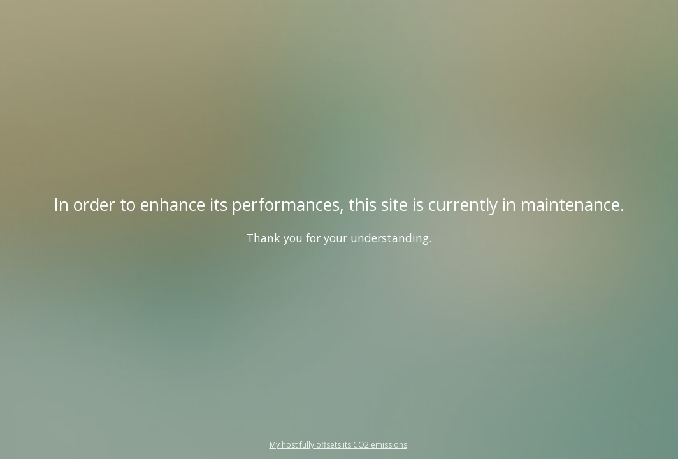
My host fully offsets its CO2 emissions (338, 444)
